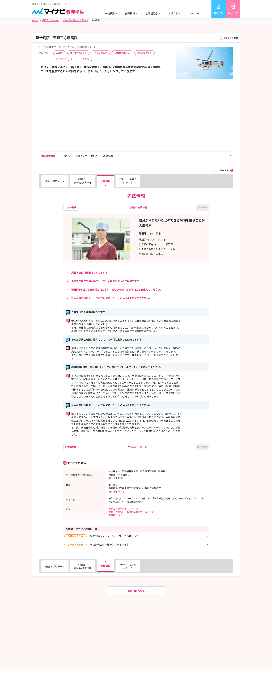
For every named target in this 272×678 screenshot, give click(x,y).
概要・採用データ (55, 181)
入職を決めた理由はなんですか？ (89, 272)
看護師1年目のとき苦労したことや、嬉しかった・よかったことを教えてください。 (116, 289)
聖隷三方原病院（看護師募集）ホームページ (131, 512)
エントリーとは (221, 170)
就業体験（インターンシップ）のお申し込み (101, 536)
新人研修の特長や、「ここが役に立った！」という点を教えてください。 (111, 298)
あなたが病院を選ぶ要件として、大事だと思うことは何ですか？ (106, 281)
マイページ (196, 13)
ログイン (233, 12)
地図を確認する (116, 491)
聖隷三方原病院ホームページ (123, 508)
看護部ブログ (115, 515)
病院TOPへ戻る (136, 591)
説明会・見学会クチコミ (127, 180)
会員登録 (218, 12)
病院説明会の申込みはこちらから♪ (96, 544)
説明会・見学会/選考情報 (83, 180)
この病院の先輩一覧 (136, 207)
